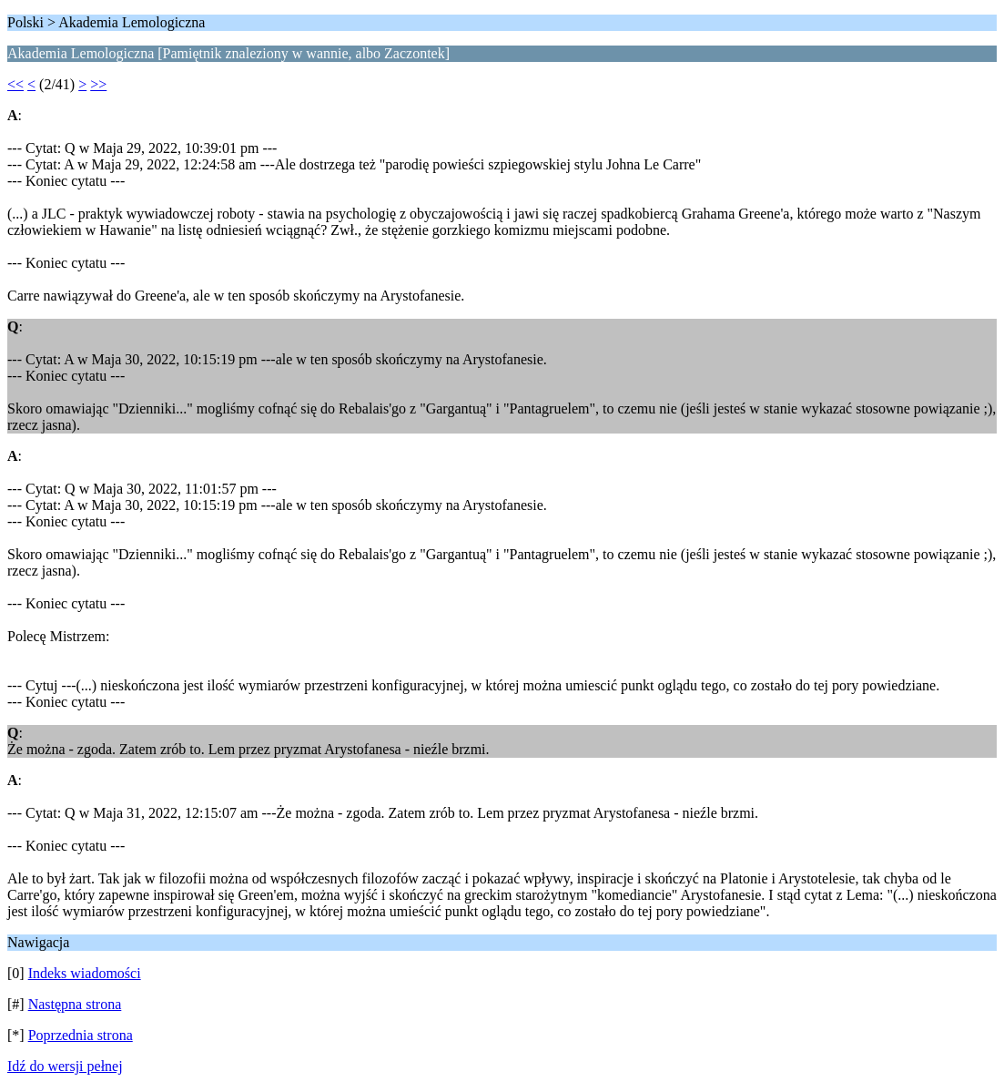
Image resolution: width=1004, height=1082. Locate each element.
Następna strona (75, 1004)
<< (15, 84)
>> (98, 84)
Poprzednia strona (80, 1035)
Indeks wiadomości (84, 973)
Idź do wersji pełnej (65, 1066)
